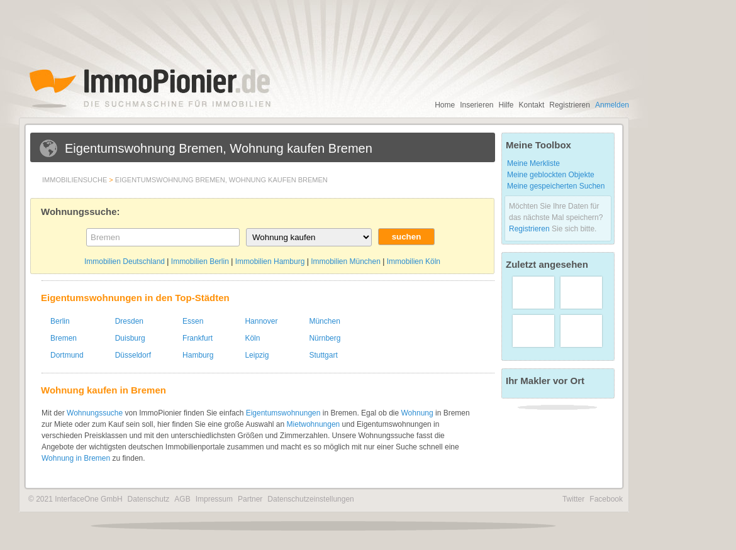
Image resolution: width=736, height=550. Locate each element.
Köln (252, 338)
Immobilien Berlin (200, 261)
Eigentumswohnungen (283, 413)
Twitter (573, 499)
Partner (250, 499)
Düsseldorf (133, 355)
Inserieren (476, 105)
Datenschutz (149, 499)
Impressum (214, 499)
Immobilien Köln (413, 261)
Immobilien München (346, 261)
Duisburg (130, 338)
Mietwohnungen (313, 424)
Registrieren (569, 105)
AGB (182, 499)
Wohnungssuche (95, 413)
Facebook (606, 499)
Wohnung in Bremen (76, 458)
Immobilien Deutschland (124, 261)
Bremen (63, 338)
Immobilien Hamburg (270, 261)
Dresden (129, 321)
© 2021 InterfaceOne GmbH (75, 499)
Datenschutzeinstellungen (310, 499)
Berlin (60, 321)
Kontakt (532, 105)
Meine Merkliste (533, 163)
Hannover (261, 321)
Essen (192, 321)
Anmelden (612, 105)
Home (445, 105)
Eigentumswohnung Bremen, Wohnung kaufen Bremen (221, 180)
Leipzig (257, 355)
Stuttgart (323, 355)
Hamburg (197, 355)
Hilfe (506, 105)
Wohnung (417, 413)
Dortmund (67, 355)
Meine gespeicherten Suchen (556, 186)
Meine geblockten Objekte (550, 174)
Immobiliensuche (74, 180)
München (324, 321)
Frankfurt (197, 338)
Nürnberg (324, 338)
